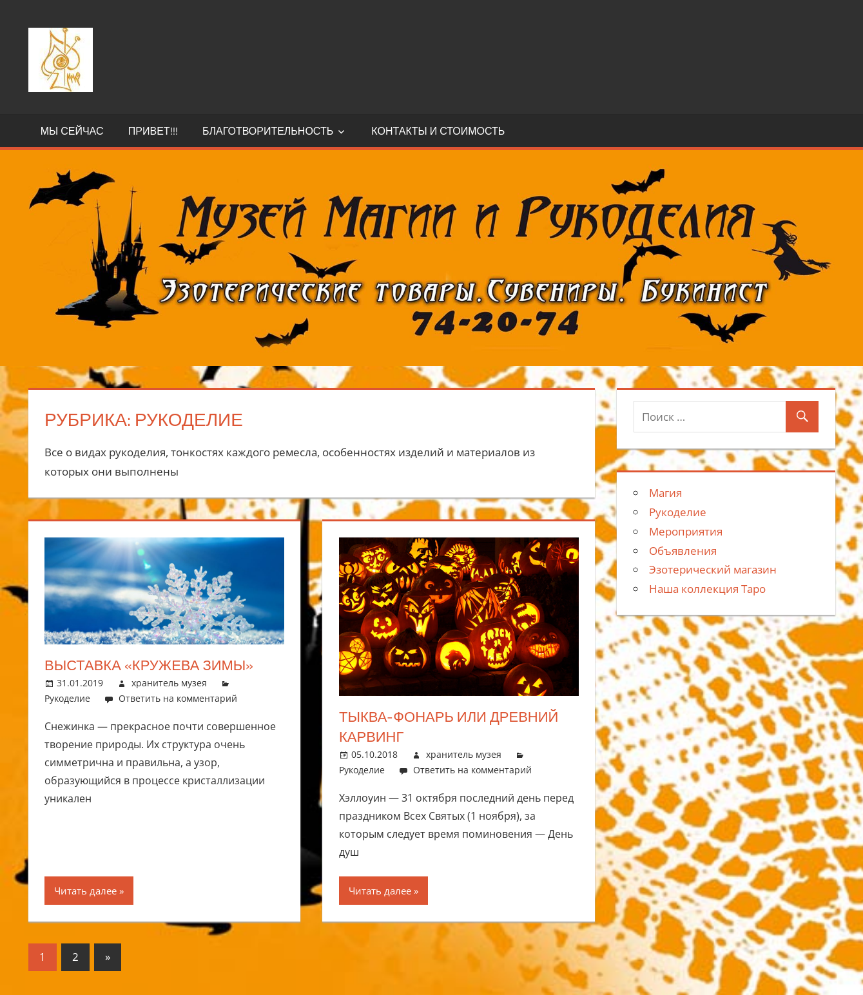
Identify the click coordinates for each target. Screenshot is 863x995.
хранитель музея (169, 683)
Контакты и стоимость (438, 131)
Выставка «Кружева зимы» (148, 665)
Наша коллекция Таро (707, 588)
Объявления (683, 550)
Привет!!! (153, 131)
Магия (665, 492)
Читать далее (85, 890)
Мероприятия (685, 531)
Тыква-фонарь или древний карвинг (448, 727)
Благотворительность (267, 131)
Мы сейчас (72, 131)
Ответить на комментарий (178, 698)
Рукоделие (67, 698)
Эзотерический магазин (713, 569)
